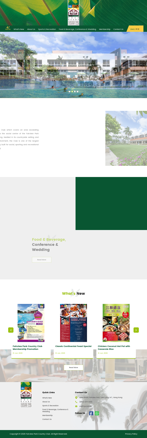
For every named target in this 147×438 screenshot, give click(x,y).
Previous (10, 330)
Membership (47, 415)
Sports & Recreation (50, 405)
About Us (46, 401)
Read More (73, 367)
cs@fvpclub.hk (85, 406)
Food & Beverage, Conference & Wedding (55, 410)
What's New (47, 398)
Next (136, 330)
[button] (69, 91)
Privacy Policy (131, 434)
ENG (132, 29)
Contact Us (46, 419)
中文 (137, 29)
